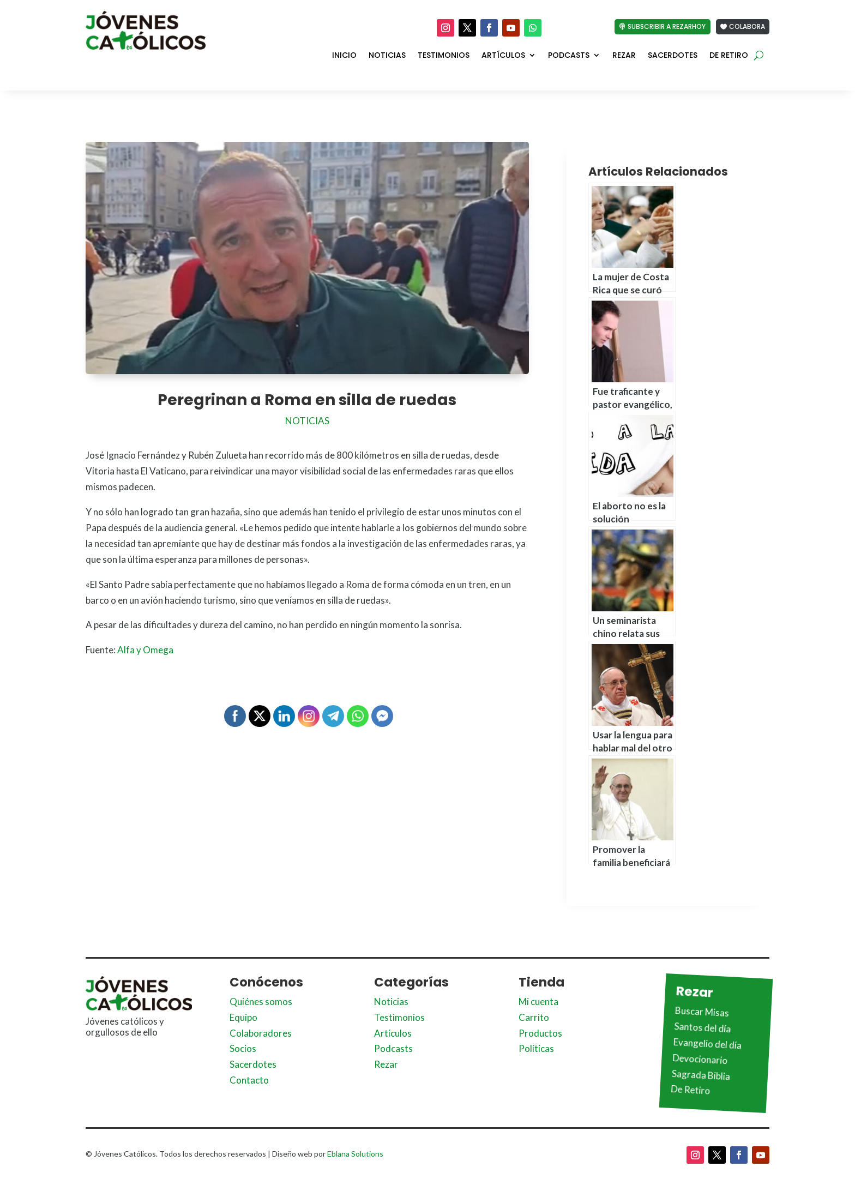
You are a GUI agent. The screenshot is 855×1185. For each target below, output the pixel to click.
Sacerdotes (672, 56)
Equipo (243, 1017)
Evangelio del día (707, 1043)
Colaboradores (261, 1033)
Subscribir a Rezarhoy (667, 26)
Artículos (503, 56)
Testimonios (443, 56)
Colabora (747, 26)
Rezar (624, 56)
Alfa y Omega (144, 649)
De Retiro (728, 56)
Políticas (536, 1048)
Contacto (249, 1080)
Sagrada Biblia (701, 1074)
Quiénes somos (261, 1001)
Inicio (344, 56)
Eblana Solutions (355, 1153)
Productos (540, 1033)
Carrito (534, 1017)
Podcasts (568, 56)
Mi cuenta (538, 1001)
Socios (243, 1048)
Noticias (387, 56)
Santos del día (702, 1027)
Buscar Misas (702, 1011)
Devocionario (700, 1058)
